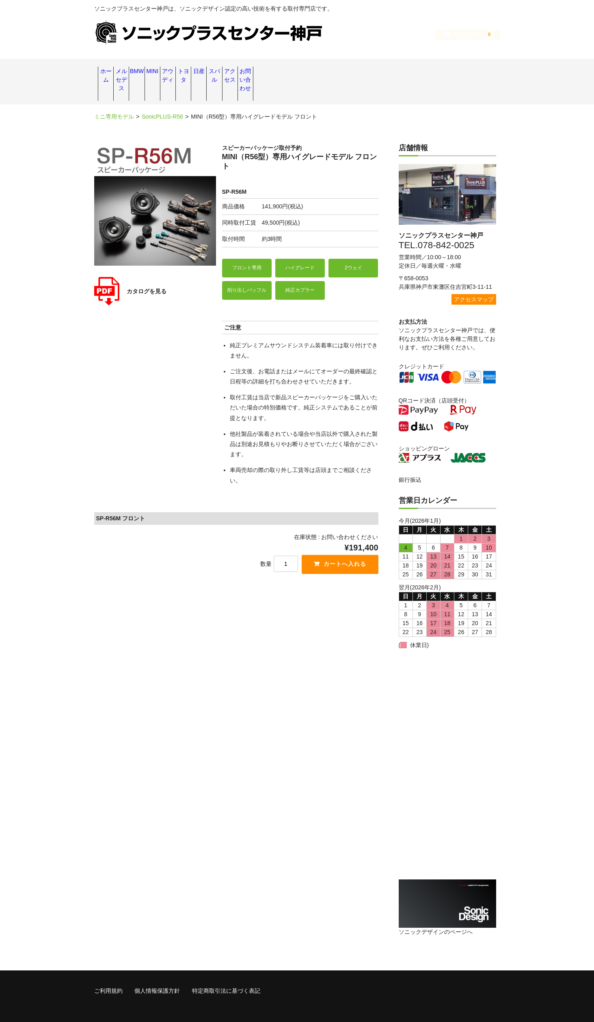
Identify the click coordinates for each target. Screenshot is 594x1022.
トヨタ (317, 72)
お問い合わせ (479, 72)
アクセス (439, 72)
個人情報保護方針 (157, 970)
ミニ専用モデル (114, 97)
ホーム (114, 72)
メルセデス (155, 72)
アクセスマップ (474, 280)
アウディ (277, 72)
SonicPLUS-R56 (162, 97)
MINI (236, 72)
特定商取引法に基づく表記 (226, 970)
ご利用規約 (108, 970)
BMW (196, 72)
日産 (357, 72)
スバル (398, 72)
